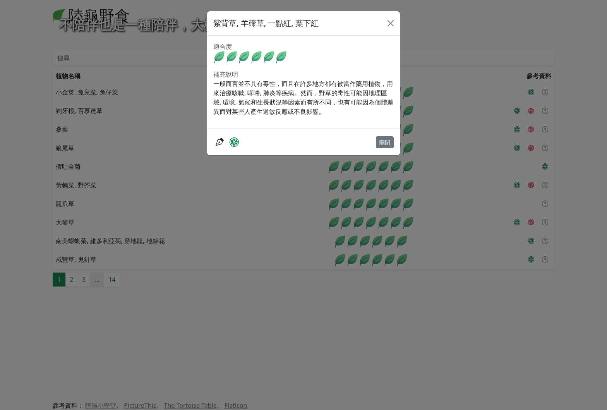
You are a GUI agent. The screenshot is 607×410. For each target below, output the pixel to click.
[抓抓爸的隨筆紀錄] (219, 142)
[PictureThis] (234, 142)
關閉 (384, 142)
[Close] (390, 23)
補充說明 (225, 74)
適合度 (222, 46)
